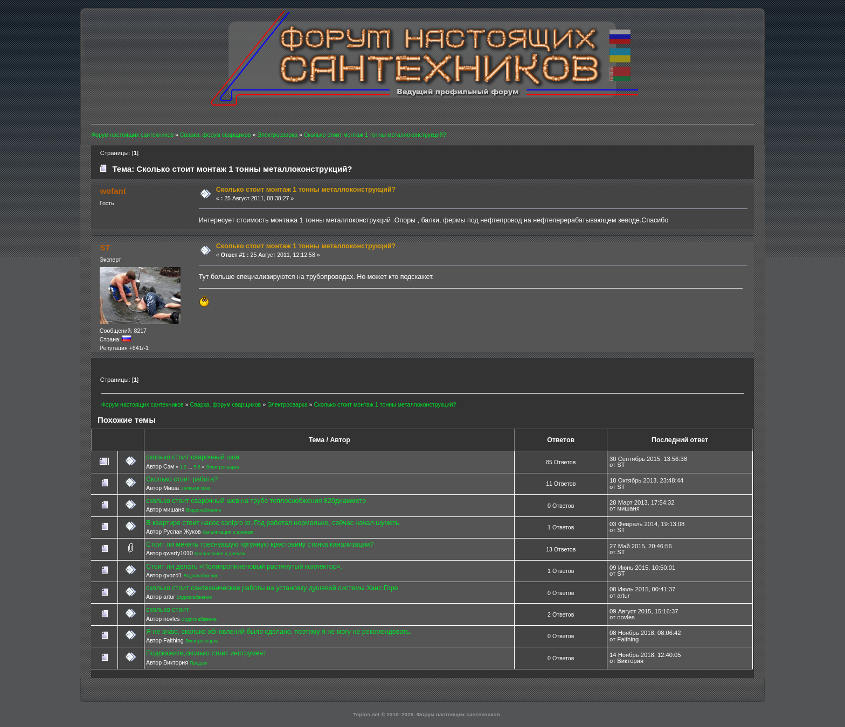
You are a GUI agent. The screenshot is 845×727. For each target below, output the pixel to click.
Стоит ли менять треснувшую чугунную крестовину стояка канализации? (259, 544)
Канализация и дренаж (228, 532)
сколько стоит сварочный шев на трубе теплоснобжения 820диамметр (256, 501)
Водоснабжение (203, 510)
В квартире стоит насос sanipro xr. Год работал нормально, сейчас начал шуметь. (273, 523)
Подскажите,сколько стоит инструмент (206, 653)
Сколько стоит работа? (182, 479)
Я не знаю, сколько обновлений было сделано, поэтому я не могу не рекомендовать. (279, 631)
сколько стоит (167, 609)
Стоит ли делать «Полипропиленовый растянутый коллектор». (244, 566)
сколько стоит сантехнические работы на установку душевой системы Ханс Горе (272, 588)
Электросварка (222, 467)
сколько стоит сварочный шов (192, 457)
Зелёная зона (196, 488)
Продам (198, 663)
